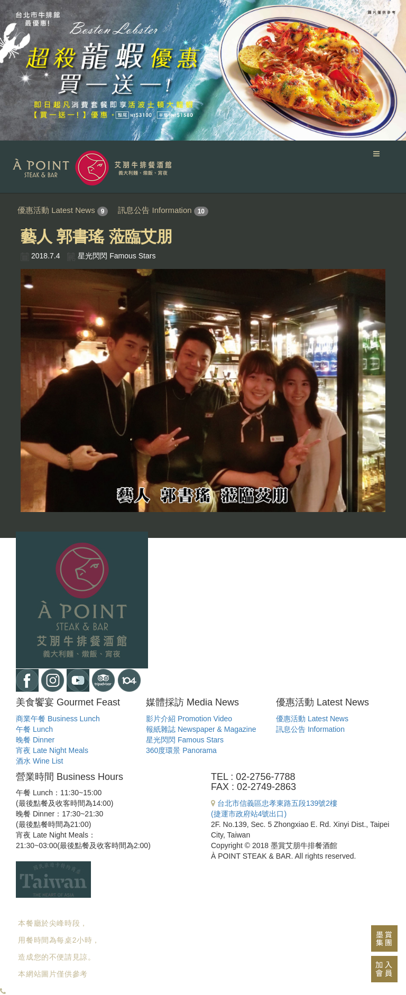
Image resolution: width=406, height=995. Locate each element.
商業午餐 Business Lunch (58, 718)
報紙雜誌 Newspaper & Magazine (201, 729)
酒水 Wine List (39, 761)
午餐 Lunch (34, 729)
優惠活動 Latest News (56, 210)
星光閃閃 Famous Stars (185, 740)
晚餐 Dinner (35, 740)
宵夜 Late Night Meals (52, 750)
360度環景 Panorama (181, 750)
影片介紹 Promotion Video (189, 718)
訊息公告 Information (154, 210)
